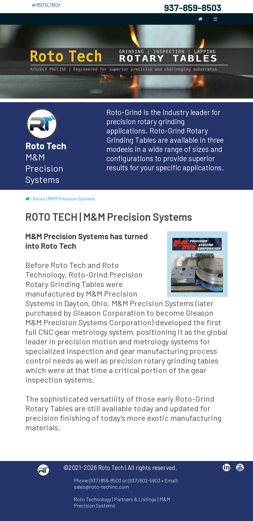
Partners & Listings (135, 499)
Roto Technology (92, 499)
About (39, 198)
